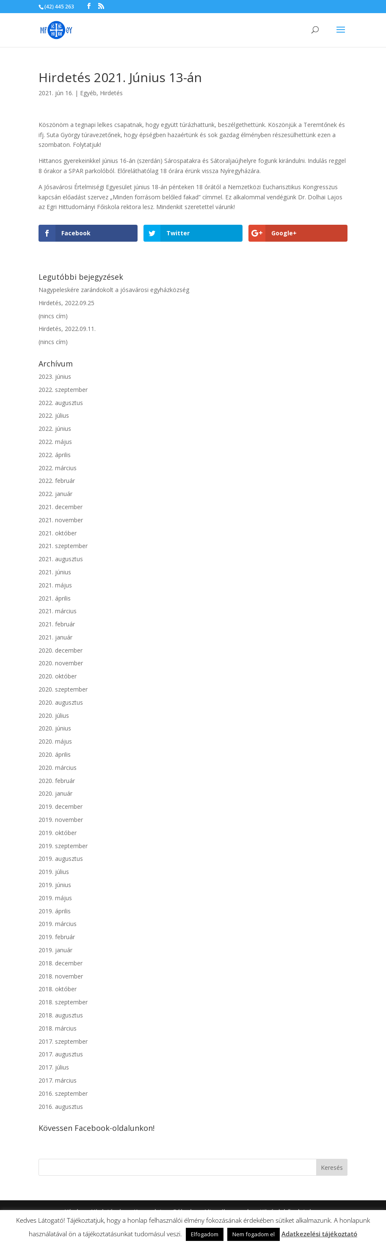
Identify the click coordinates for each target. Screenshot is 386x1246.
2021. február (57, 624)
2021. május (55, 585)
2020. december (61, 650)
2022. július (54, 415)
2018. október (58, 989)
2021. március (58, 611)
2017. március (58, 1080)
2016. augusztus (61, 1107)
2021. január (55, 637)
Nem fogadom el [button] (253, 1234)
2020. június (55, 728)
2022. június (55, 429)
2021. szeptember (63, 546)
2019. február (57, 937)
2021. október (58, 533)
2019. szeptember (63, 846)
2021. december (61, 507)
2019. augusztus (61, 859)
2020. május (55, 741)
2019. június (55, 885)
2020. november (61, 663)
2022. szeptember (63, 390)
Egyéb (88, 93)
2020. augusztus (61, 702)
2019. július (54, 872)
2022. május (55, 442)
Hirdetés (111, 93)
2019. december (61, 806)
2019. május (55, 898)
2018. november (61, 976)
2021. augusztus (61, 559)
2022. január (55, 494)
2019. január (55, 950)
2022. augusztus (61, 403)
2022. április (55, 455)
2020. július (54, 715)
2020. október (58, 676)
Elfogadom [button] (204, 1234)
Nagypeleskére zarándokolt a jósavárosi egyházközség (114, 290)
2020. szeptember (63, 689)
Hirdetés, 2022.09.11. (67, 329)
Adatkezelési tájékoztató (319, 1233)
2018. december (61, 963)
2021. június (55, 572)
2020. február (57, 781)
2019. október (58, 833)
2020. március (58, 768)
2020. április (55, 754)
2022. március (58, 468)
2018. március (58, 1028)
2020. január (55, 793)
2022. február (57, 481)
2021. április (55, 598)
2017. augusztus (61, 1054)
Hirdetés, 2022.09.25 (66, 303)
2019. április (55, 911)
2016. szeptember (63, 1093)
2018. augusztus (61, 1015)
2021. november (61, 520)
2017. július (54, 1067)
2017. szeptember (63, 1041)
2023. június (55, 376)
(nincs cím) (53, 316)
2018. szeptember (63, 1002)
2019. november (61, 820)
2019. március (58, 924)
